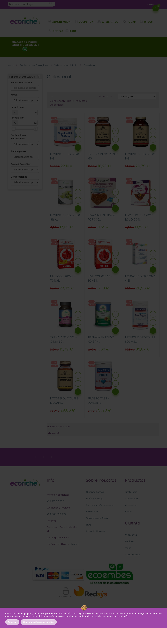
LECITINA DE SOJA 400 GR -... (65, 217)
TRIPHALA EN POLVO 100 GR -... (101, 339)
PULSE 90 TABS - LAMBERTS (98, 401)
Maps (74, 544)
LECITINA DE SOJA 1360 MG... (103, 156)
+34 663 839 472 (56, 514)
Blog (88, 524)
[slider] (13, 129)
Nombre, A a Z (138, 96)
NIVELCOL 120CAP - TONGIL (63, 278)
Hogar (128, 511)
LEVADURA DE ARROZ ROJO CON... (139, 217)
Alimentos (131, 505)
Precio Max (25, 121)
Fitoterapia (131, 492)
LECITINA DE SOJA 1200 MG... (65, 156)
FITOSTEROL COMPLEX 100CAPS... (65, 401)
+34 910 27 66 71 (56, 501)
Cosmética (131, 498)
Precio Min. (25, 110)
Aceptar (12, 622)
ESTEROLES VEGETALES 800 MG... (140, 339)
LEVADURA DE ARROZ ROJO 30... (101, 217)
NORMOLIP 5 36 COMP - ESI (140, 278)
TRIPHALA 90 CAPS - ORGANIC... (63, 339)
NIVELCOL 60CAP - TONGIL (100, 278)
